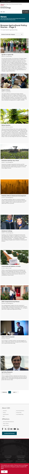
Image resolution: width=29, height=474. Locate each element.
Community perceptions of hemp (11, 266)
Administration (6, 414)
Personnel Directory (20, 410)
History (4, 412)
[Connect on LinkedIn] (17, 429)
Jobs (4, 416)
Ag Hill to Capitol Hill (7, 54)
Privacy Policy (18, 412)
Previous (4, 392)
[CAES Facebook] (2, 429)
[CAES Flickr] (11, 429)
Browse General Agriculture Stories (17, 18)
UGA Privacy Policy (21, 457)
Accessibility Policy (19, 414)
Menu (3, 12)
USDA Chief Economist (8, 337)
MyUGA (8, 459)
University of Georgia (6, 1)
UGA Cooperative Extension (8, 421)
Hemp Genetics (6, 125)
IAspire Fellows (6, 90)
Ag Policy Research (7, 372)
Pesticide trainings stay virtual (10, 160)
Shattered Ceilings (7, 231)
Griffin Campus (6, 425)
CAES (1, 18)
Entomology (6, 18)
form (2, 468)
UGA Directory (8, 457)
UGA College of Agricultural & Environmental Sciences (11, 4)
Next (15, 392)
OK (4, 471)
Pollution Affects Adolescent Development (14, 195)
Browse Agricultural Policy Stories (7, 19)
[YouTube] (14, 429)
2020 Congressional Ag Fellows (10, 301)
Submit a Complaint (21, 459)
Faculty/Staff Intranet (9, 433)
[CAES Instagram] (8, 429)
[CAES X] (5, 429)
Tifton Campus (6, 423)
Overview (5, 410)
